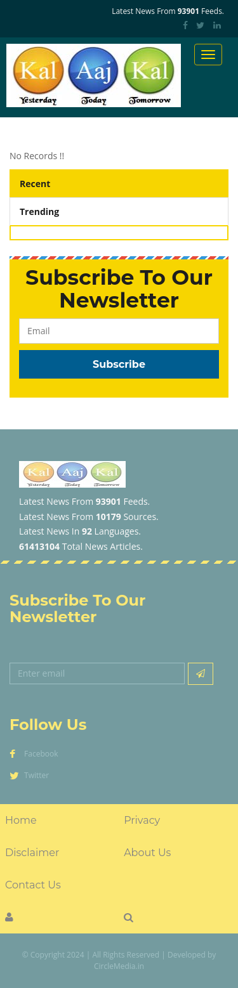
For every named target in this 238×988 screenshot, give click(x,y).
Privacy (142, 820)
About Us (147, 853)
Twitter (29, 775)
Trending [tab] (39, 211)
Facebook (34, 753)
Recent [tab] (35, 184)
